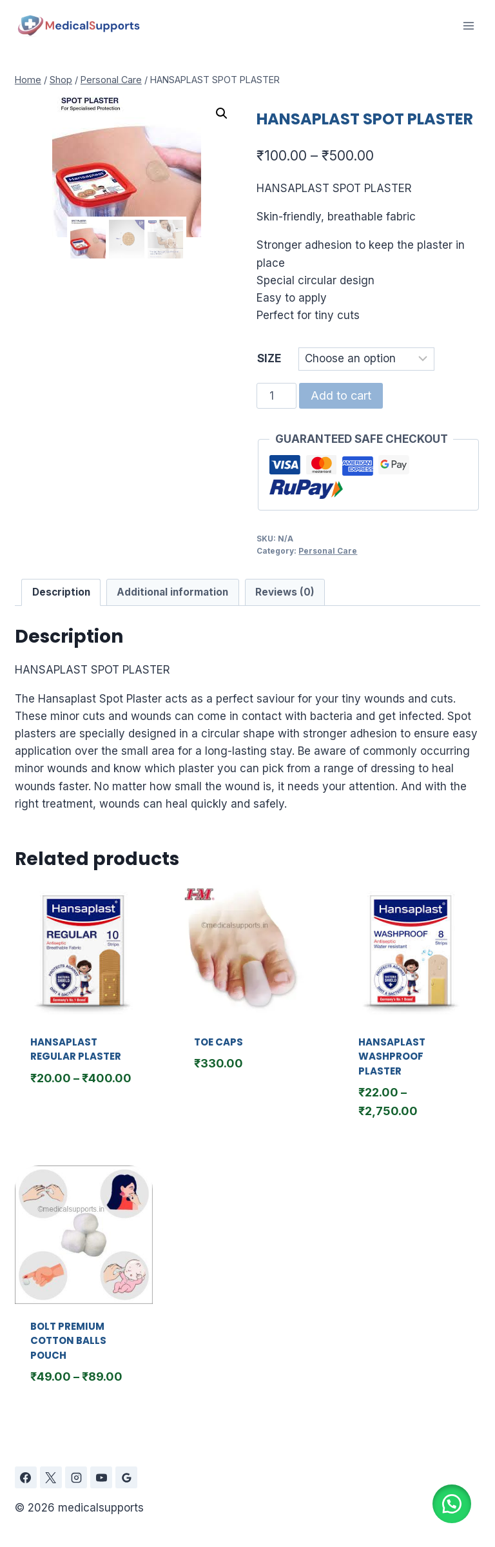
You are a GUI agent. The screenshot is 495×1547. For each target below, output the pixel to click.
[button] (221, 113)
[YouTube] (101, 1477)
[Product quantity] (276, 396)
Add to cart (341, 395)
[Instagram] (76, 1477)
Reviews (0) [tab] (285, 592)
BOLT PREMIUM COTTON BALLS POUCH (68, 1340)
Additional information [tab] (172, 592)
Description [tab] (61, 592)
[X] (51, 1477)
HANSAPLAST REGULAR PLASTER (75, 1049)
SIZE (269, 358)
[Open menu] (468, 25)
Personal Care (327, 551)
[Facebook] (26, 1477)
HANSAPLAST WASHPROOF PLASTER (391, 1056)
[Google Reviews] (126, 1477)
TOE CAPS (218, 1042)
